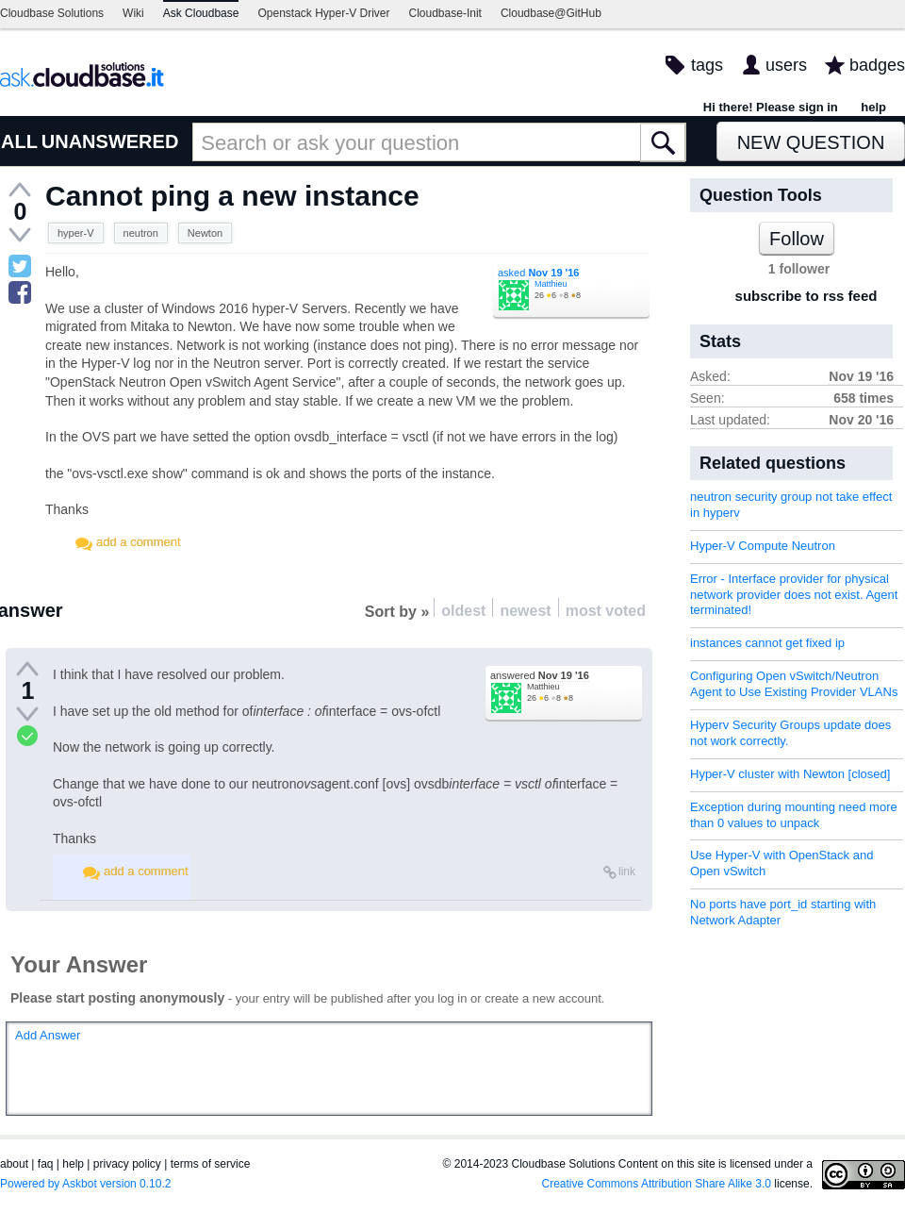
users (786, 65)
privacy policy (127, 1163)
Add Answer (47, 1035)
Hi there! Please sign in (770, 107)
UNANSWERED (110, 141)
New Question (811, 142)
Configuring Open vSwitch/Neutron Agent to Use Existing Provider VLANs (793, 684)
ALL (19, 141)
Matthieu (551, 284)
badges (877, 65)
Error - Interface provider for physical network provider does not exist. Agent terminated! (793, 595)
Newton (205, 233)
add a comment (138, 542)
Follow (796, 238)
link (626, 871)
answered (539, 675)
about (14, 1163)
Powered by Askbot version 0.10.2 (85, 1183)
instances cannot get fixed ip (767, 643)
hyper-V (76, 233)
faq (46, 1163)
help (873, 107)
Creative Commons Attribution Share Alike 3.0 (656, 1183)
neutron (140, 233)
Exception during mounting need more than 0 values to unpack (793, 815)
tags (707, 65)
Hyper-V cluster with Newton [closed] (790, 774)
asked (538, 272)
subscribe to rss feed (806, 296)
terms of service (211, 1163)
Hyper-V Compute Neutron (762, 546)
